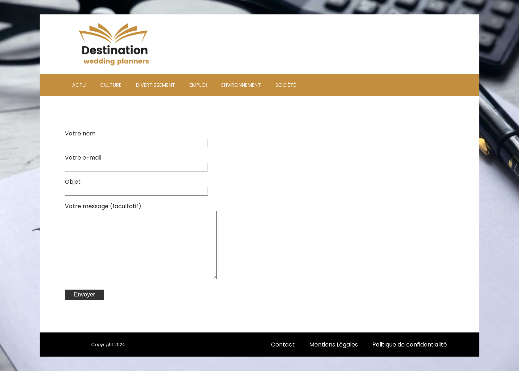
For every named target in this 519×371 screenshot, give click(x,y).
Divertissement (155, 85)
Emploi (198, 85)
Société (285, 85)
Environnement (241, 85)
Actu (79, 85)
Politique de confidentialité (409, 344)
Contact (283, 344)
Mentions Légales (333, 344)
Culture (110, 85)
